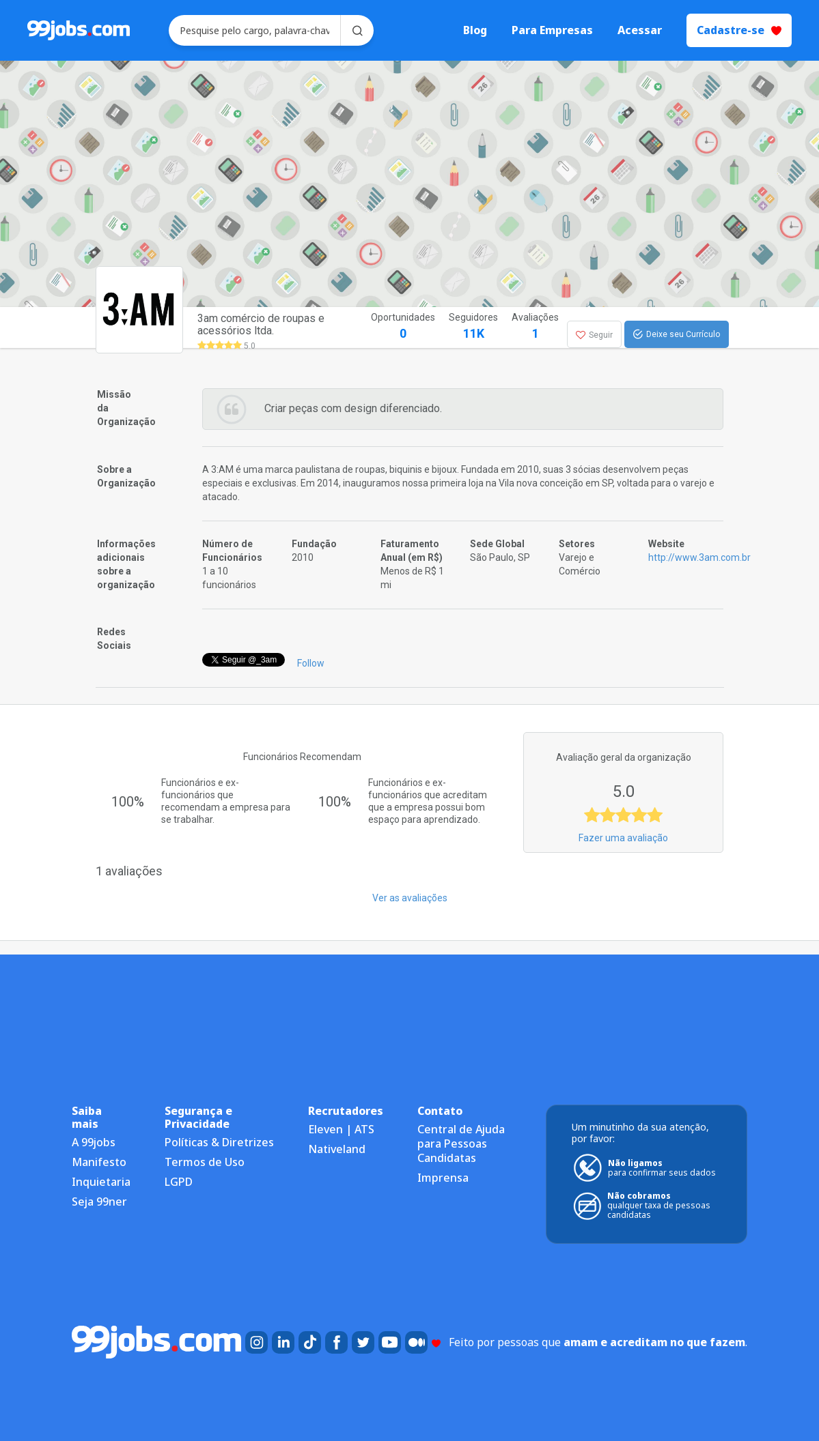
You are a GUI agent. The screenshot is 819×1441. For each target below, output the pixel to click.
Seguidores (473, 327)
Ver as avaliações (409, 897)
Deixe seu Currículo (676, 334)
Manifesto (99, 1161)
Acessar (639, 30)
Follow (310, 663)
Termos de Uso (205, 1161)
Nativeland (336, 1148)
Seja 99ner (99, 1201)
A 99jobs (93, 1142)
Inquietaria (101, 1181)
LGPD (179, 1181)
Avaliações (535, 327)
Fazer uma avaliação (623, 837)
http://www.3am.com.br (699, 557)
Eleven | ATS (341, 1129)
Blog (475, 30)
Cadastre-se (739, 30)
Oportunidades (403, 327)
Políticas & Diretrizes (219, 1142)
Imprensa (443, 1177)
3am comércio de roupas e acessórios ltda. (260, 324)
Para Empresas (552, 30)
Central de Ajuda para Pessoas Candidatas (461, 1143)
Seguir (594, 335)
